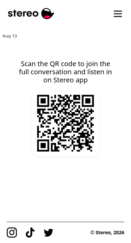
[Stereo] (31, 13)
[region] (65, 35)
